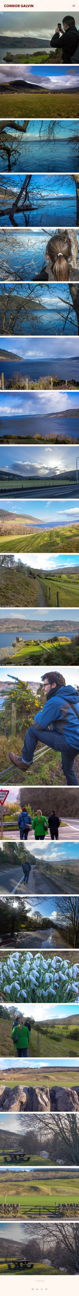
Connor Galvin (19, 5)
